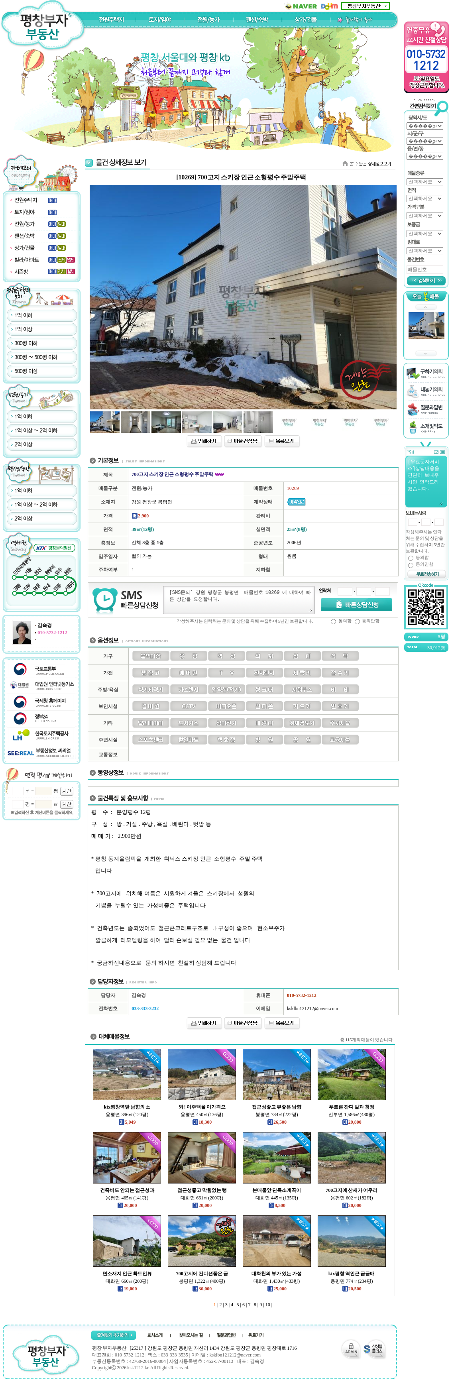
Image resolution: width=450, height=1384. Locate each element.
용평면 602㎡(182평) (351, 1198)
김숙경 (44, 625)
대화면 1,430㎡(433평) (276, 1281)
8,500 (276, 1205)
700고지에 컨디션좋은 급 (202, 1273)
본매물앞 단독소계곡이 (276, 1190)
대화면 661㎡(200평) (202, 1198)
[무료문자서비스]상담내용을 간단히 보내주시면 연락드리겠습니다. (425, 481)
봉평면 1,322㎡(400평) (202, 1281)
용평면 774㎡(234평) (351, 1281)
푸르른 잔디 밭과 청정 (351, 1107)
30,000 (202, 1289)
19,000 (127, 1289)
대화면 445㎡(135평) (276, 1198)
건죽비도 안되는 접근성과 (127, 1190)
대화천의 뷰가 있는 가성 (277, 1273)
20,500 (352, 1289)
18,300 (202, 1122)
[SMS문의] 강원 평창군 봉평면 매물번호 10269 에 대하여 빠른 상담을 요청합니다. (240, 600)
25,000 (277, 1289)
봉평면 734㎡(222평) (276, 1114)
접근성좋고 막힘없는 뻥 (202, 1190)
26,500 (277, 1122)
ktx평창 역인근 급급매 (351, 1273)
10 (267, 1304)
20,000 (127, 1205)
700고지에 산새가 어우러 (351, 1190)
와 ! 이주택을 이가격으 (202, 1107)
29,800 (352, 1122)
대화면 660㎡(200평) (127, 1281)
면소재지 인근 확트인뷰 (127, 1273)
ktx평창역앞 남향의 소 (127, 1107)
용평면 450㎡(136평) (202, 1114)
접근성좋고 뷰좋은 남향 (276, 1107)
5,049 (127, 1122)
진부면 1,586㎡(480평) (351, 1114)
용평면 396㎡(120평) (127, 1114)
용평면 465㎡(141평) (127, 1198)
